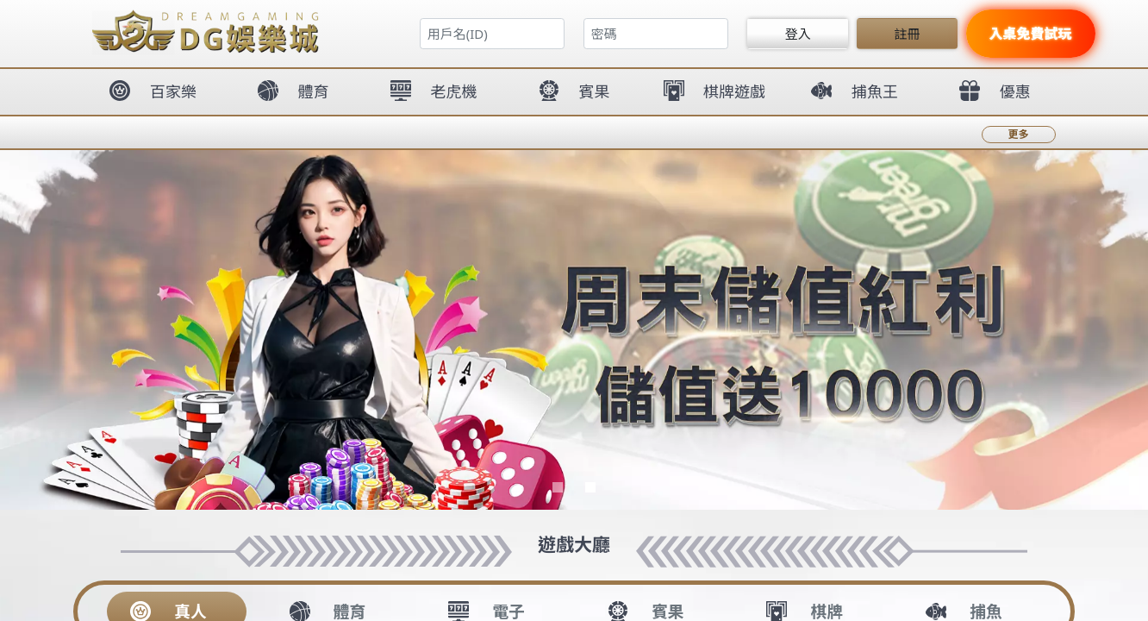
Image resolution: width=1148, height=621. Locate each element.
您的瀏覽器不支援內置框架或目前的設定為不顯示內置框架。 (574, 310)
